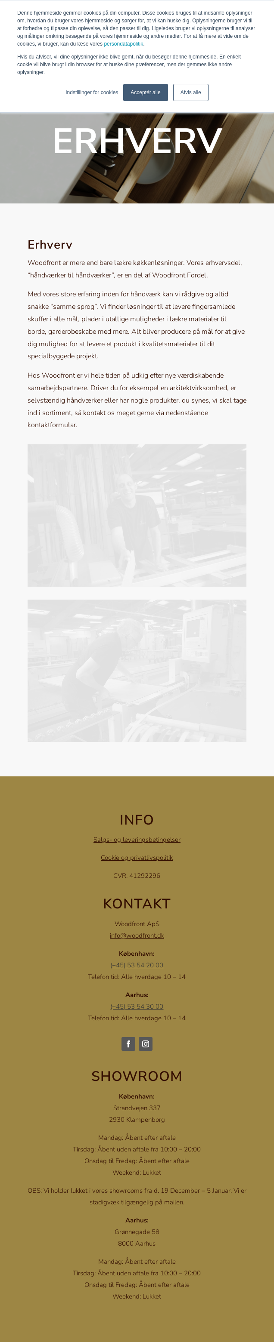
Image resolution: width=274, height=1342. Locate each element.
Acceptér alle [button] (145, 92)
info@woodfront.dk (137, 935)
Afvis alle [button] (191, 92)
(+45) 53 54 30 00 (136, 1006)
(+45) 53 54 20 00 (136, 965)
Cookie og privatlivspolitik (137, 857)
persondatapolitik (123, 44)
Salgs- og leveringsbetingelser (137, 839)
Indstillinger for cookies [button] (91, 92)
